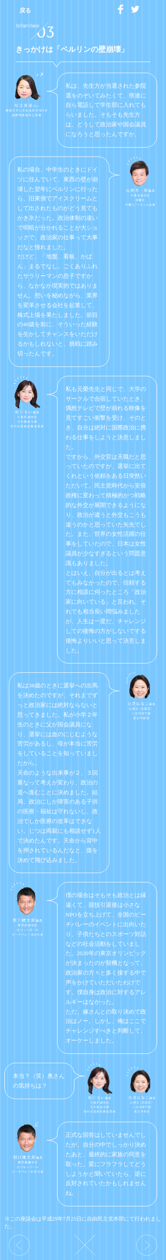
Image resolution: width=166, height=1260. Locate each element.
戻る (25, 10)
